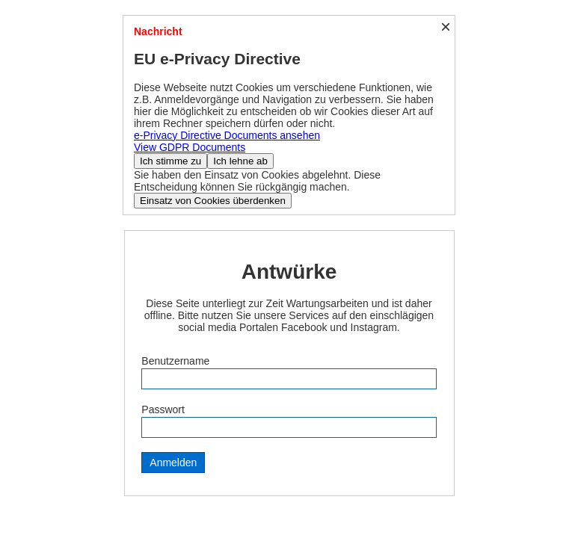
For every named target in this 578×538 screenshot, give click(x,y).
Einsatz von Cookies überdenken (213, 200)
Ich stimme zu (170, 161)
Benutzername (175, 361)
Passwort (163, 409)
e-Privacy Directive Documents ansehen (227, 135)
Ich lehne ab (240, 161)
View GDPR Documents (189, 147)
